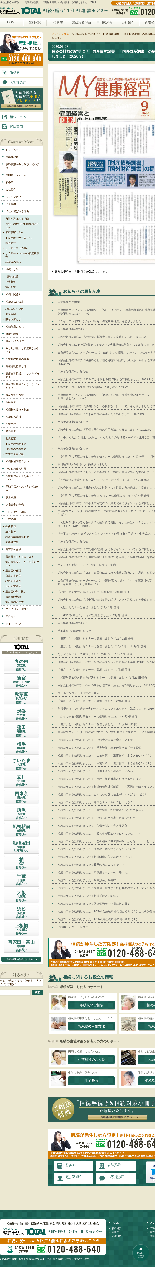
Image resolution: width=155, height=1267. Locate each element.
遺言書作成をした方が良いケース (22, 563)
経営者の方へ (13, 262)
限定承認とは (13, 319)
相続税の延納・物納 (17, 409)
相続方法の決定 (15, 301)
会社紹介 (128, 22)
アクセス (11, 616)
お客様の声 (13, 82)
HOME (12, 22)
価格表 (58, 22)
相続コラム (13, 116)
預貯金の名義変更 (15, 448)
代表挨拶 (11, 204)
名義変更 (11, 431)
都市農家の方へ (14, 232)
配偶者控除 (11, 542)
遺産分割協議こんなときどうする (22, 375)
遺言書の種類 (13, 570)
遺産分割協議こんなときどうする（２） (22, 386)
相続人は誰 (12, 269)
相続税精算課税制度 (17, 536)
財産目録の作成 (15, 341)
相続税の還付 (13, 416)
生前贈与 (11, 519)
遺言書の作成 (13, 549)
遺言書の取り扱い (15, 591)
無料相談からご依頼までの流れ (22, 166)
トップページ (13, 149)
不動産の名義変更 (15, 443)
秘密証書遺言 (13, 580)
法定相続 (10, 286)
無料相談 (35, 22)
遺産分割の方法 (15, 394)
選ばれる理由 (81, 22)
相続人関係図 (13, 294)
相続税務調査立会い (17, 461)
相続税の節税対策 (16, 468)
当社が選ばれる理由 (17, 211)
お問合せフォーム (16, 175)
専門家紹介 (104, 22)
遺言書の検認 (13, 596)
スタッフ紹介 (13, 196)
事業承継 (11, 497)
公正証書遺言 (13, 586)
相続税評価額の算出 (17, 358)
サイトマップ (13, 623)
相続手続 (11, 423)
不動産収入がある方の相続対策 (22, 488)
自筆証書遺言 (13, 575)
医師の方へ (11, 242)
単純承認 (10, 314)
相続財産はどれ (15, 326)
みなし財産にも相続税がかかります (22, 350)
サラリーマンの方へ (17, 248)
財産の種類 (12, 333)
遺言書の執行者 (14, 601)
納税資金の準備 (15, 504)
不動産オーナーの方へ (18, 237)
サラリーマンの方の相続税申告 (22, 255)
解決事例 (12, 126)
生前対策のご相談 (16, 511)
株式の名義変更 (14, 454)
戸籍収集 (10, 281)
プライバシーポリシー (19, 609)
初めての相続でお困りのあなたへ (22, 225)
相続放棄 (11, 402)
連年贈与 (10, 531)
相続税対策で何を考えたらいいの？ (22, 478)
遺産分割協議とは (16, 366)
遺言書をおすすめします (19, 556)
